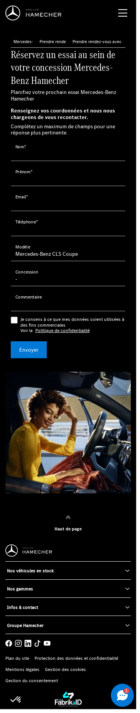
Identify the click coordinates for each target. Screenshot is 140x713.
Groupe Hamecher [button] (25, 625)
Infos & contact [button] (22, 607)
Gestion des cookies (65, 669)
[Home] (35, 13)
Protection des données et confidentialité (76, 658)
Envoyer (28, 349)
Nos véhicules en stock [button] (30, 571)
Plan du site (17, 658)
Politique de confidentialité (62, 330)
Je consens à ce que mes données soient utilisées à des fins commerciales (73, 325)
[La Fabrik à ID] (68, 698)
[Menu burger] (123, 13)
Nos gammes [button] (20, 589)
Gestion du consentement (31, 680)
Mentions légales (22, 669)
